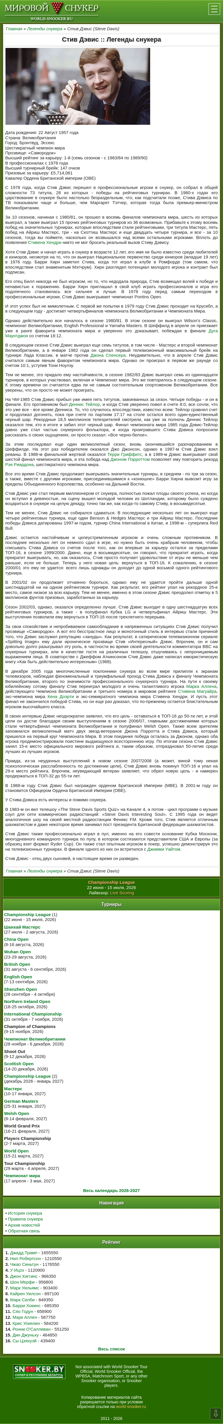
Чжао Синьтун (24, 1264)
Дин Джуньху (25, 1334)
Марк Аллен (24, 1317)
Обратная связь (24, 1230)
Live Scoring (122, 892)
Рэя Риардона (19, 464)
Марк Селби (22, 1299)
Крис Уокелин (26, 1323)
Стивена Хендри (44, 242)
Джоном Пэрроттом (130, 459)
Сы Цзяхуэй (24, 1340)
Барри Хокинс (26, 1305)
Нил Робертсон (25, 1258)
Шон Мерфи (22, 1282)
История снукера (25, 1213)
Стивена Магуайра (197, 691)
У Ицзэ (17, 1270)
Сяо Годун (22, 1311)
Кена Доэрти (61, 696)
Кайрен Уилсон (25, 1293)
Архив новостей (24, 1225)
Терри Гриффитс (124, 454)
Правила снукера (25, 1218)
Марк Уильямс (24, 1287)
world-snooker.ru (131, 1406)
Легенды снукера (44, 28)
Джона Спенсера (108, 355)
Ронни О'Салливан (31, 1329)
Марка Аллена (201, 686)
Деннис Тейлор (84, 404)
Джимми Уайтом (163, 849)
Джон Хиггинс (23, 1276)
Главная (14, 28)
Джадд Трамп (23, 1252)
